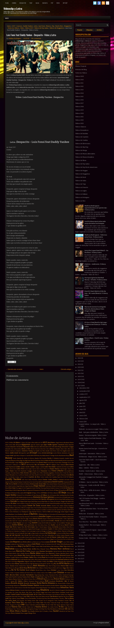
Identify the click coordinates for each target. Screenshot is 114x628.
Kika (14, 529)
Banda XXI (38, 458)
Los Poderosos (34, 542)
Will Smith (61, 609)
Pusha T (7, 581)
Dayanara (66, 482)
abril (81, 412)
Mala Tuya (63, 546)
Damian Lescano (64, 479)
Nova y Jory (43, 570)
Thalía (22, 598)
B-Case (27, 455)
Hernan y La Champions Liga (22, 511)
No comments (36, 38)
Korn (23, 529)
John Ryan (12, 521)
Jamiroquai (71, 514)
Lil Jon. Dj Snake (45, 537)
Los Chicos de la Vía (60, 539)
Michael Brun (46, 559)
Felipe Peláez (44, 501)
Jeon (52, 516)
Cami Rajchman (10, 467)
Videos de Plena (80, 160)
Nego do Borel (57, 566)
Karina (62, 525)
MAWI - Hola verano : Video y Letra (91, 474)
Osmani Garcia (40, 572)
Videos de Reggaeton (57, 28)
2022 (79, 370)
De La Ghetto (13, 484)
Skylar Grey (32, 592)
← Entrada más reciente (14, 369)
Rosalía (53, 585)
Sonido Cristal (10, 594)
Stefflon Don (63, 594)
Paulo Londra (35, 577)
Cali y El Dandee (39, 464)
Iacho (52, 511)
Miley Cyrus (54, 561)
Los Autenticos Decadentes (24, 539)
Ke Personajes (30, 527)
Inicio (7, 18)
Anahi (47, 451)
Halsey (65, 509)
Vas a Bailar (51, 607)
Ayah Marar (17, 455)
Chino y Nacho (57, 471)
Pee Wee (50, 577)
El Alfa (14, 490)
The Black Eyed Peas (42, 598)
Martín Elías (70, 555)
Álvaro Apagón (24, 613)
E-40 (60, 488)
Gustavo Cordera (41, 509)
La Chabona (8, 531)
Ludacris (13, 544)
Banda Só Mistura (29, 458)
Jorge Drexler (33, 521)
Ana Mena (42, 451)
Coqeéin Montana (61, 475)
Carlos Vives (20, 469)
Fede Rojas (27, 501)
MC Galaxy (58, 544)
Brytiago (65, 462)
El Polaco (44, 493)
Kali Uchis (37, 525)
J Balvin (33, 514)
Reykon (7, 583)
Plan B (45, 579)
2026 (79, 358)
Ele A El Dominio (52, 495)
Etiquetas (90, 30)
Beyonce (14, 460)
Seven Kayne (28, 590)
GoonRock (55, 507)
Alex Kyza (36, 446)
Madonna (67, 544)
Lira (66, 537)
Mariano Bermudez (46, 551)
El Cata (46, 490)
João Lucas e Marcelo (65, 521)
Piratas (30, 579)
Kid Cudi (10, 529)
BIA (30, 455)
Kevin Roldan (62, 527)
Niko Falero (70, 568)
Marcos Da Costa (23, 551)
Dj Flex (65, 486)
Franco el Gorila (45, 503)
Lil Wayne (53, 537)
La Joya (37, 531)
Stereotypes (8, 596)
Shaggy (38, 590)
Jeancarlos (36, 516)
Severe (33, 590)
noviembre (83, 391)
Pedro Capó (44, 577)
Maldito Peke (70, 546)
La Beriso (65, 529)
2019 (79, 379)
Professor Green (69, 579)
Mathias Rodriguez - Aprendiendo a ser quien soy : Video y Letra (95, 208)
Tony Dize (39, 602)
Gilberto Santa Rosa (15, 507)
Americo (19, 451)
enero (81, 421)
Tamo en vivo (46, 596)
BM (32, 455)
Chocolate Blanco (15, 473)
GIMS (72, 503)
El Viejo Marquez (36, 495)
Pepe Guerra (55, 577)
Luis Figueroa (28, 544)
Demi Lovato (34, 484)
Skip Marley (22, 592)
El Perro (39, 493)
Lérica (52, 544)
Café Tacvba (30, 464)
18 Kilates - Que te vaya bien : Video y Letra (93, 482)
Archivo (99, 30)
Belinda (56, 458)
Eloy (66, 495)
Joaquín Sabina (47, 518)
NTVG (61, 563)
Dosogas (19, 488)
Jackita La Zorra (48, 514)
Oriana (7, 572)
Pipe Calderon (24, 579)
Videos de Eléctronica (82, 143)
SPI (68, 585)
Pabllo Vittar (70, 572)
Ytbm (72, 611)
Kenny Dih (51, 527)
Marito (11, 553)
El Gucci (70, 490)
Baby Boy (39, 455)
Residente (52, 581)
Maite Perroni (14, 546)
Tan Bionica (54, 596)
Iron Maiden (18, 514)
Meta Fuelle (20, 559)
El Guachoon (63, 490)
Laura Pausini (65, 535)
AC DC (40, 442)
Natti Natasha (39, 566)
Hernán (34, 511)
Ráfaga (65, 585)
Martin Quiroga (31, 555)
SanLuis (20, 587)
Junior (10, 525)
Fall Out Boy (66, 499)
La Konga (43, 531)
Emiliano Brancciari (28, 497)
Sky (27, 592)
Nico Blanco (40, 568)
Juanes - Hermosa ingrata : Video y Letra (92, 435)
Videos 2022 (79, 120)
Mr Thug (51, 563)
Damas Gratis (47, 479)
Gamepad (24, 505)
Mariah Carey (35, 551)
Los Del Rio (68, 539)
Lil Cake (38, 537)
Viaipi (65, 607)
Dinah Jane (48, 486)
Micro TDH (11, 561)
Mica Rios (31, 559)
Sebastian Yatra (67, 587)
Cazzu (41, 469)
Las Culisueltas (49, 535)
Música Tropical (80, 66)
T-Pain (24, 596)
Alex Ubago (58, 446)
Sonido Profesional (21, 594)
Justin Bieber (17, 525)
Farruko (13, 501)
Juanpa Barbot (42, 523)
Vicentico (71, 607)
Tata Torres (66, 596)
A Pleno (33, 442)
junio (81, 406)
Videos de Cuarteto (81, 137)
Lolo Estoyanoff (10, 539)
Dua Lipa (43, 488)
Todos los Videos (13, 28)
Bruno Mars (43, 462)
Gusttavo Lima (50, 509)
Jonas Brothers (23, 521)
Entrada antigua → (67, 369)
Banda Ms (20, 458)
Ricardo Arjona (17, 583)
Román (42, 585)
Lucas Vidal (66, 542)
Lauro (11, 537)
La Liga (54, 531)
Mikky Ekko (46, 561)
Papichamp (38, 575)
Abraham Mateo (68, 442)
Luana (48, 542)
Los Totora (42, 542)
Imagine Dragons (69, 511)
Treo (62, 602)
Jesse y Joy (66, 516)
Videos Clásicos (80, 127)
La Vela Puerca (65, 533)
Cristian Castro (19, 477)
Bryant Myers (58, 462)
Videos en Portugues (82, 197)
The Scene (39, 600)
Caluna (62, 464)
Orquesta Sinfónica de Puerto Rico (23, 572)
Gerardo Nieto (46, 505)
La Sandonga (50, 533)
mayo (81, 409)
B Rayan (22, 455)
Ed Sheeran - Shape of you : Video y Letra (93, 457)
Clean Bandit (35, 475)
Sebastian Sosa (46, 587)
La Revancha (42, 533)
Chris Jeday (32, 473)
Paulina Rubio (26, 577)
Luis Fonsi (41, 26)
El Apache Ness (21, 490)
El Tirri (23, 495)
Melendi (14, 559)
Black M (43, 460)
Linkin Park (60, 537)
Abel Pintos (51, 442)
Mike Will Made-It (38, 561)
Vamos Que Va (31, 607)
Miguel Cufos (29, 561)
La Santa (58, 533)
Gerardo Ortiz (55, 505)
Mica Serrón (39, 559)
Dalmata (40, 479)
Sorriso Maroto (56, 594)
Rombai (23, 585)
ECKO (64, 488)
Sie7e (53, 590)
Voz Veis (47, 609)
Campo (37, 467)
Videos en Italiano (81, 194)
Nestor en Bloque (13, 568)
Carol (26, 469)
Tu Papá (17, 605)
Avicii (69, 453)
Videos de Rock (80, 177)
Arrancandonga (47, 453)
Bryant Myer (51, 462)
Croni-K (25, 477)
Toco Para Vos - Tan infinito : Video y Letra (93, 522)
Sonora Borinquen (47, 594)
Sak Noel (71, 585)
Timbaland (61, 600)
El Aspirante (29, 490)
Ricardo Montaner (30, 583)
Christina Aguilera (48, 473)
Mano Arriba (31, 549)
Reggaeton (22, 3)
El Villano (44, 495)
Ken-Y (37, 527)
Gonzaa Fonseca (47, 507)
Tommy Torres (32, 602)
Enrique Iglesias (47, 497)
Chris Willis (39, 473)
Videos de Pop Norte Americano (86, 167)
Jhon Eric (23, 518)
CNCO (23, 464)
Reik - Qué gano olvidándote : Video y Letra (93, 432)
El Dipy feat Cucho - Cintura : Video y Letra (93, 535)
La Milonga (69, 531)
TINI (28, 596)
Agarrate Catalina (35, 444)
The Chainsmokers (53, 598)
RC (16, 581)
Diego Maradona (29, 486)
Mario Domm (70, 551)
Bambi (14, 458)
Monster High (29, 563)
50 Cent (28, 442)
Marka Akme (35, 553)
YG (43, 611)
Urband (38, 605)
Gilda (22, 507)
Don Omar (12, 488)
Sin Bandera (8, 592)
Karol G (67, 525)
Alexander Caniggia (68, 446)
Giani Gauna (64, 505)
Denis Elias (42, 484)
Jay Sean (25, 516)
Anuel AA (17, 453)
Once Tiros (60, 570)
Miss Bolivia (67, 561)
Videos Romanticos (82, 130)
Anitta (12, 453)
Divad (53, 486)
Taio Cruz (38, 596)
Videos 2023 (79, 123)
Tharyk (27, 598)
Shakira (44, 590)
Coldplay (48, 475)
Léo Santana (47, 544)
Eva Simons (28, 499)
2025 (79, 361)
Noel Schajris (30, 570)
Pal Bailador (30, 575)
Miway (17, 563)
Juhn (47, 523)
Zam (6, 613)
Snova (46, 592)
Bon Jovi (7, 462)
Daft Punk (25, 479)
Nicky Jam (32, 568)
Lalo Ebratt (24, 535)
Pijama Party (17, 579)
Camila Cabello (25, 467)
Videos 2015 (79, 96)
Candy (42, 467)
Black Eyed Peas (36, 460)
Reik (47, 581)
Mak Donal (43, 546)
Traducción (54, 602)
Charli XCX (17, 471)
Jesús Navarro (9, 518)
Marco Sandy (12, 551)
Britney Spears (24, 462)
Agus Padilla (48, 444)
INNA (49, 511)
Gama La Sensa (17, 505)
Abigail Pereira (59, 442)
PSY (65, 572)
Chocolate (7, 473)
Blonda (53, 460)
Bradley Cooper (15, 462)
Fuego (64, 503)
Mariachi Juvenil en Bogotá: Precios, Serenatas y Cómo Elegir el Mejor (95, 309)
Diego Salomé (39, 486)
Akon (66, 444)
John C (62, 518)
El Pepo (34, 493)
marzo (81, 415)
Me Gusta (8, 559)
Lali (10, 535)
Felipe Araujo (37, 501)
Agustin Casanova (58, 444)
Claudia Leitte (27, 475)
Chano (11, 471)
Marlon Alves (44, 553)
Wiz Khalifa (31, 611)
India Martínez (9, 514)
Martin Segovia (40, 555)
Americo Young (27, 451)
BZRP (35, 455)
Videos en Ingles (81, 191)
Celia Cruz (46, 469)
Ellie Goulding (60, 495)
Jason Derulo (8, 516)
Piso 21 (35, 579)
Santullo (25, 587)
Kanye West (47, 525)
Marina (64, 551)
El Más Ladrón (20, 493)
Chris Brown (24, 473)
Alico (47, 449)
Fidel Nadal (68, 501)
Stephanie (70, 594)
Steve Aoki (14, 596)
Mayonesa (56, 557)
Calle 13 (48, 464)
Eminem (36, 497)
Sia (51, 590)
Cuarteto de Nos (34, 477)
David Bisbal (47, 482)
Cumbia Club (48, 477)
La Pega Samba (34, 533)
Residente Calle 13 (62, 581)
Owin (46, 572)
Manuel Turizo (45, 549)
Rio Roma (58, 583)
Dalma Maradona (32, 479)
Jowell (47, 521)
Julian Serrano (57, 523)
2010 (79, 561)
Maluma (9, 548)
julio (80, 403)
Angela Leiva (66, 451)
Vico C (15, 609)
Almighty (57, 449)
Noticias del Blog (81, 69)
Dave (42, 482)
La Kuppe (49, 531)
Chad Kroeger (63, 469)
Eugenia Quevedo (20, 499)
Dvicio (48, 488)
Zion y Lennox (15, 613)
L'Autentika (43, 529)
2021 (79, 373)
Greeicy (61, 507)
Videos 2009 (79, 76)
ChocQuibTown (69, 471)
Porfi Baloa (51, 579)
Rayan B (37, 581)
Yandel (56, 611)
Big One (22, 460)
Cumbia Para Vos (57, 477)
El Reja (62, 492)
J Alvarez (26, 514)
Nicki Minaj (23, 568)
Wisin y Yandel (21, 611)
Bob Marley (59, 460)
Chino (49, 471)
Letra (35, 26)
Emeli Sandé (15, 497)
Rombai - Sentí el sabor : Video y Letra (92, 471)
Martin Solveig (50, 555)
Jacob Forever (57, 514)
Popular (79, 30)
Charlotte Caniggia (26, 471)
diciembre (83, 388)
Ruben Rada (59, 585)
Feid (32, 501)
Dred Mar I (38, 488)
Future (68, 503)
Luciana (7, 544)
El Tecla (19, 495)
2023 (79, 367)
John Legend (67, 518)
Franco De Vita (29, 503)
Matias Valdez (29, 557)
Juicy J (51, 523)
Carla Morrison (65, 467)
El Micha (13, 493)
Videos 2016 (79, 100)
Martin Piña (21, 555)
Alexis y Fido (25, 449)
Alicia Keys (43, 449)
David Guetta (57, 482)
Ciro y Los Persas (19, 475)
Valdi (52, 605)
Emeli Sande (8, 497)
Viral (39, 609)
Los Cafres (44, 539)
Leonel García (17, 537)
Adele (13, 444)
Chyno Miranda (10, 475)
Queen (12, 581)
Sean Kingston (32, 587)
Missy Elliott (11, 563)
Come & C (53, 475)
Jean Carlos (30, 516)
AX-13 (45, 442)
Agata (41, 444)
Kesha (56, 527)
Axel (11, 455)
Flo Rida (13, 503)
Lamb (36, 535)
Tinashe (66, 600)
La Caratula (71, 529)
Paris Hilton (59, 575)
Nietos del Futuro (57, 568)
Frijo (61, 503)
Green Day (66, 507)
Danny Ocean (22, 482)
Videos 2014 (79, 93)
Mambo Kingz (18, 549)
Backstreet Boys (64, 455)
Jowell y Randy (54, 521)
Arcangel (33, 453)
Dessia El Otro (62, 484)
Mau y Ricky (37, 557)
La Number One (13, 533)
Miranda (60, 561)
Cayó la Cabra (35, 469)
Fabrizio (56, 499)
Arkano (40, 453)
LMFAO (60, 529)
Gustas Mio (23, 509)
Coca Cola (42, 475)
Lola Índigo (71, 537)
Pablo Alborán (10, 575)
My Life (56, 563)
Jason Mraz (15, 516)
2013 (79, 552)
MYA (62, 544)
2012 (79, 555)
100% (6, 442)
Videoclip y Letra (13, 8)
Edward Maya (8, 490)
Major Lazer (35, 546)
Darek (34, 482)
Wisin (12, 611)
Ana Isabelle (36, 451)
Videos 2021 (79, 117)
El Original (27, 493)
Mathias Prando (19, 557)
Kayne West (21, 527)
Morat (42, 563)
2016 (79, 543)
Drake (33, 488)
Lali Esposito (16, 535)
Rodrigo (11, 585)
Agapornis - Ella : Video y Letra (89, 465)
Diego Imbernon (20, 486)
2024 (79, 364)
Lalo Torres (32, 535)
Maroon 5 (52, 553)
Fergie (63, 501)
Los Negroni (15, 542)
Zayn (9, 613)
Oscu (34, 572)
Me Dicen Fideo (70, 557)
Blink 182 (48, 460)
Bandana (44, 458)
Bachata (45, 3)
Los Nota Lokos (25, 542)
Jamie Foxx (65, 514)
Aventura (64, 453)
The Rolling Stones (30, 600)
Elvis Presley (70, 495)
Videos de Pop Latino (41, 28)
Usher (43, 605)
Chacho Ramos (54, 469)
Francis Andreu (20, 503)
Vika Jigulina (30, 609)
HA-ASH (57, 509)
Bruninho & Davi (34, 462)
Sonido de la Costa (35, 594)
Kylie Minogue (36, 529)
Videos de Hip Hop (81, 147)
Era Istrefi (57, 497)
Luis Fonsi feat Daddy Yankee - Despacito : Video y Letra (31, 34)
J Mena (40, 514)
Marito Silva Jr (17, 553)
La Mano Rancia (61, 531)
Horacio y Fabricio (42, 511)
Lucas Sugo (56, 541)
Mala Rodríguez (55, 546)
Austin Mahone (57, 453)
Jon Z (17, 521)
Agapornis (25, 444)
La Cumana (15, 531)
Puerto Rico (59, 26)
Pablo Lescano (20, 575)
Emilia (20, 497)
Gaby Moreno (8, 505)
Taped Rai (60, 596)
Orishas (11, 572)
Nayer (47, 566)
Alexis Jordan (17, 449)
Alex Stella (52, 446)
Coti (6, 477)
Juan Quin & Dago (26, 523)
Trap (30, 3)
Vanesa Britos (41, 607)
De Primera (21, 484)
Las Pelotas (57, 535)
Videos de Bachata (81, 133)
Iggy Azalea (61, 511)
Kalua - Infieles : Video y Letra (89, 468)
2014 (79, 549)
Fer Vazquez (57, 501)
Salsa (37, 3)
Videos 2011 (79, 83)
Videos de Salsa (80, 180)
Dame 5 (55, 479)
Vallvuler (24, 607)
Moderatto (22, 563)
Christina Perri (59, 473)
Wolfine (37, 611)
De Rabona (27, 484)
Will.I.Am (67, 609)
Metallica (26, 559)
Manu (38, 549)
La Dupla (22, 531)
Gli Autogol (27, 507)
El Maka (7, 493)
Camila (17, 467)
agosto (81, 400)
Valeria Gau (16, 607)
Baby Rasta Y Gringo (48, 455)
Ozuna (60, 572)
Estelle (65, 497)
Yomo (69, 611)
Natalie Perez (22, 566)
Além (68, 449)
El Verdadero (28, 495)
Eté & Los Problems (10, 499)
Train (58, 602)
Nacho (67, 563)
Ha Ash (61, 509)
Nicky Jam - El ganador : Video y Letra (91, 495)
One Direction (69, 570)
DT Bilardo (70, 477)
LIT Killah (55, 529)
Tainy (33, 596)
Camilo (32, 467)
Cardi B (58, 467)
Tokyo (25, 602)
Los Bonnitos (37, 539)
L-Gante (49, 529)
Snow (49, 592)
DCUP (64, 477)
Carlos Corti (13, 469)
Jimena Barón (37, 518)
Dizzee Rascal (59, 486)
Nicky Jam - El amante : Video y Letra (91, 513)
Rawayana (31, 581)
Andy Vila (59, 451)
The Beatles (32, 598)
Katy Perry (13, 527)
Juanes (35, 523)
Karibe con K (55, 525)
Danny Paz (29, 482)
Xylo (41, 611)
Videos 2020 (79, 113)
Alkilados (52, 449)
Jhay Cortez (16, 518)
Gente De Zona (33, 505)
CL (19, 464)
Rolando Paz (17, 585)
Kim (17, 529)
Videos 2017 (29, 28)
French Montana (55, 503)
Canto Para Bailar (50, 467)
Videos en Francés (81, 187)
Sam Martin (8, 587)
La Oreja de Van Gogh (24, 533)
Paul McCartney (17, 577)
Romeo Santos (33, 585)
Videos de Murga (81, 150)
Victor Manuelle (22, 609)
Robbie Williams (66, 583)
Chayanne (44, 471)
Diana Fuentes (12, 486)
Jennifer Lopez (45, 516)
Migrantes (21, 561)
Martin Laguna (13, 555)
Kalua (42, 525)
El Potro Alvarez (53, 493)
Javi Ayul (20, 516)
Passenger (71, 575)
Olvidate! (54, 570)
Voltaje (42, 609)
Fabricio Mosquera (47, 499)
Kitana (20, 529)
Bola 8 (72, 460)
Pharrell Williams (64, 577)
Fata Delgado (20, 501)
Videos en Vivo (80, 201)
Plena (7, 3)
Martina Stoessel (60, 555)
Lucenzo (71, 542)
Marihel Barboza (57, 551)
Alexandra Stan (9, 449)
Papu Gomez (45, 575)
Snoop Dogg (40, 592)
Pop (52, 3)
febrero (82, 418)
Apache (23, 453)
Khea (67, 527)
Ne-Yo (51, 566)
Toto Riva (47, 602)
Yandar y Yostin (48, 611)
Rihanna (51, 583)
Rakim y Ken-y (23, 581)
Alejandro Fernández (16, 446)
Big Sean (27, 460)
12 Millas (11, 442)
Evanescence (34, 499)
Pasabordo (65, 575)
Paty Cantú (8, 577)
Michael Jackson (63, 559)
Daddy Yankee (28, 26)
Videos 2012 (79, 86)
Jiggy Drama (29, 518)
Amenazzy (13, 451)
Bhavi (18, 460)
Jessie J (72, 516)
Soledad (62, 592)
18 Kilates (16, 442)
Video (22, 28)
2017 (13, 26)
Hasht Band (70, 509)
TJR (31, 596)
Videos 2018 (79, 106)
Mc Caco (62, 557)
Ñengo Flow (32, 613)
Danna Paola (14, 482)
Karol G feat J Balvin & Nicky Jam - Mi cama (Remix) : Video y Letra (96, 293)
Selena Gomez (15, 590)
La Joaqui (33, 531)
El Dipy (56, 490)
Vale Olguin (57, 605)
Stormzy (19, 596)
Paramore (52, 575)
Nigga (64, 568)
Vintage (36, 609)
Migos (15, 561)
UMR (23, 605)
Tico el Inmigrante (48, 600)
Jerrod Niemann (58, 516)
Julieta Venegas (66, 523)
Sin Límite (15, 592)
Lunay (42, 544)
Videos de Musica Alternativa (85, 154)
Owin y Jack (52, 572)
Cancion (19, 26)
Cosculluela (70, 475)
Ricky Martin (42, 583)
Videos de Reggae (81, 170)
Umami (27, 605)
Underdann (32, 605)
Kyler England (28, 529)
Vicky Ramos (9, 609)
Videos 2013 (79, 90)
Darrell (38, 482)
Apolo (27, 453)
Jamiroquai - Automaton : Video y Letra (92, 453)
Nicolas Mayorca (48, 568)
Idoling (56, 511)
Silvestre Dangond (60, 590)
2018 (79, 382)
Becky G (50, 458)
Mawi (43, 557)
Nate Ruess (30, 566)
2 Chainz (22, 442)
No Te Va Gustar (18, 570)
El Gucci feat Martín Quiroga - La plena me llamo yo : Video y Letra (95, 324)
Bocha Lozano (66, 460)
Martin (68, 553)
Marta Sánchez (61, 553)
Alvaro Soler (64, 449)
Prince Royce (59, 579)
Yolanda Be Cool (63, 611)
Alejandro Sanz (28, 446)
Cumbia (14, 3)
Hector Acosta (9, 511)
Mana (25, 549)
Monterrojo (36, 563)
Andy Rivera (53, 451)
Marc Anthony (63, 549)
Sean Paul (39, 587)
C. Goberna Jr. (15, 464)
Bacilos (57, 455)
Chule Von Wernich (68, 473)
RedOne (42, 581)
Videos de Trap (80, 184)
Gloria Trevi (33, 507)
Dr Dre (23, 488)
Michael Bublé (54, 559)
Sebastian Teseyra (55, 587)
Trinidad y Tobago (69, 602)
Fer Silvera (51, 501)
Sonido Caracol (70, 592)
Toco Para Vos (18, 602)
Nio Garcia (8, 570)
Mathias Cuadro (10, 557)
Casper (30, 469)
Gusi (18, 509)
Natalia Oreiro (14, 566)
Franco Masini (37, 503)
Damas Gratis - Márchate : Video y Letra (92, 538)
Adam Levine (8, 444)
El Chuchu (51, 490)
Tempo (18, 598)
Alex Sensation (44, 446)
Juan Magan (17, 523)
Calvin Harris (69, 464)
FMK (39, 499)
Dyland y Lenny (54, 488)
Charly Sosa (36, 471)
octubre (82, 394)
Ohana (48, 570)
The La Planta (69, 598)
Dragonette (29, 488)
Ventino (56, 607)
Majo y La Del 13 (24, 546)
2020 (79, 376)
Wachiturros (54, 609)
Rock (58, 3)
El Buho (42, 490)
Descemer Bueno (52, 484)
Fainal (60, 499)
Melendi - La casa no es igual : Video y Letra (93, 429)
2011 (79, 558)
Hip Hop (65, 3)
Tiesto (55, 600)
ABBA (36, 442)
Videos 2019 (79, 110)
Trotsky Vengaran (10, 605)
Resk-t (72, 581)
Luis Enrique (20, 544)
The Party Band (10, 600)
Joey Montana (55, 518)
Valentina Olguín (65, 605)
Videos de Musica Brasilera (84, 157)
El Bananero (36, 490)
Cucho (42, 477)
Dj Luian (70, 486)
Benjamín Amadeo (64, 458)
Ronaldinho (48, 585)
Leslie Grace (25, 537)
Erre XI (61, 497)
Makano (49, 546)
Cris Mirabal (11, 477)
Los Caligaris (51, 539)
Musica (48, 26)
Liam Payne (32, 537)
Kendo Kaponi (43, 527)
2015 (79, 546)
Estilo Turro (70, 497)
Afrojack (18, 444)
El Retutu (69, 493)
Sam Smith (15, 587)
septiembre (83, 397)
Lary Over (41, 535)
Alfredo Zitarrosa (35, 449)
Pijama (10, 579)
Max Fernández (50, 557)
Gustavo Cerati (30, 509)
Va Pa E (48, 605)
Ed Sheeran (70, 488)
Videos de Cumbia (81, 140)
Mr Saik (47, 563)
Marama (53, 549)
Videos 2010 (79, 80)
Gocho (39, 507)
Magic (8, 546)
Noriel (37, 570)
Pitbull (40, 579)
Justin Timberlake (29, 525)
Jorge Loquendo (41, 521)
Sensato (22, 590)
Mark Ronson (25, 553)
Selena (7, 590)
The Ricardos (20, 600)
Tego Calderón (12, 598)
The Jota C (62, 598)
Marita (7, 553)
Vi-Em (61, 607)
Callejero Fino (55, 464)
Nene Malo (65, 566)
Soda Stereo (56, 592)
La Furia (27, 531)
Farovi (8, 501)
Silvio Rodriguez (69, 590)
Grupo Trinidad (12, 509)
